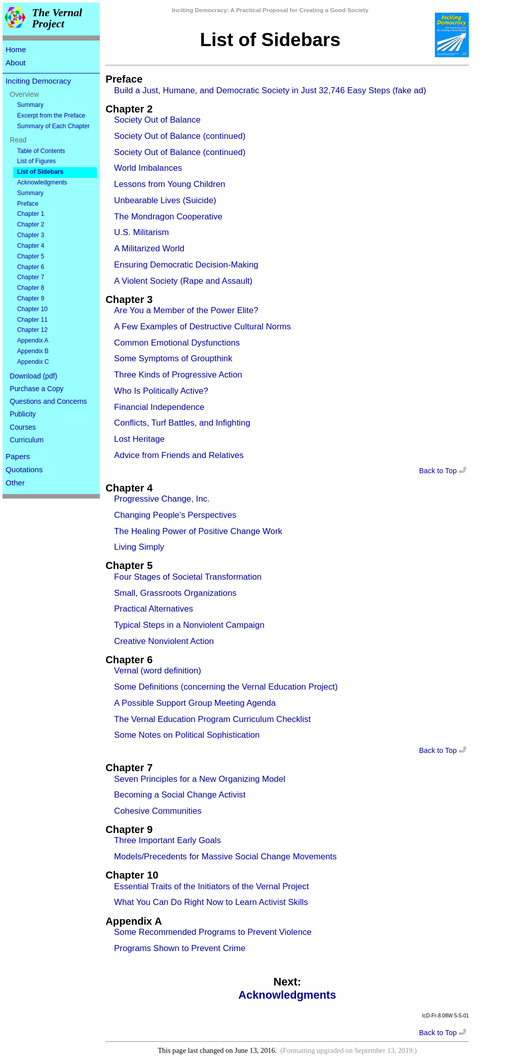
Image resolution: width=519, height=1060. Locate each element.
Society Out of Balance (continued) (179, 136)
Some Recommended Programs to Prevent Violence (213, 932)
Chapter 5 (30, 256)
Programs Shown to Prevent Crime (179, 948)
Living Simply (139, 547)
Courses (23, 427)
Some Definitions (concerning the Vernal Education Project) (226, 687)
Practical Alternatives (153, 609)
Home (16, 49)
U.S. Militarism (141, 232)
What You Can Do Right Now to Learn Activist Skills (211, 902)
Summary (30, 104)
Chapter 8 (30, 287)
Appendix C (33, 361)
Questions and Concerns (48, 401)
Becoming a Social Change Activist (179, 795)
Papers (18, 456)
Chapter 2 (30, 224)
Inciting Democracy (38, 81)
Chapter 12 (32, 329)
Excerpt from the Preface (51, 115)
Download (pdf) (33, 376)
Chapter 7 (30, 277)
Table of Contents (41, 151)
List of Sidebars (40, 171)
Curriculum (27, 440)
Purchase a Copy (36, 389)
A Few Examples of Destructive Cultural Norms (202, 326)
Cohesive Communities (158, 811)
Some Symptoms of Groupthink (173, 358)
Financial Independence (159, 407)
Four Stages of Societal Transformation (188, 577)
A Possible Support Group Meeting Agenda (195, 703)
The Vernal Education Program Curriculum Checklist (212, 719)
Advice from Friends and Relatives (179, 455)
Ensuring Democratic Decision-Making (186, 265)
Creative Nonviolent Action (164, 641)
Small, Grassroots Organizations (175, 593)
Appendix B (33, 351)
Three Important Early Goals (167, 840)
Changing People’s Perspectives (175, 515)
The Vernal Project (57, 18)
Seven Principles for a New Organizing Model (199, 779)
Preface (28, 203)
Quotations (24, 469)
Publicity (23, 414)
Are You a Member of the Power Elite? (186, 310)
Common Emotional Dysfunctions (177, 343)
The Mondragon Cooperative (168, 216)
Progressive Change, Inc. (161, 499)
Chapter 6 (30, 267)
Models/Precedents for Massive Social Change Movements (225, 856)
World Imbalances (148, 168)
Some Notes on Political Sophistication (187, 735)
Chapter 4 (30, 245)
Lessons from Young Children (169, 184)
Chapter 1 (30, 213)
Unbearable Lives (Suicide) (165, 200)
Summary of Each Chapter (53, 126)
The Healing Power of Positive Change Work (198, 531)
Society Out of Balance (157, 120)
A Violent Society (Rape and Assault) (183, 281)
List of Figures (36, 161)
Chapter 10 (32, 309)
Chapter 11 (32, 319)
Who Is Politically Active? (161, 391)
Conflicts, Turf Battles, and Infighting (182, 423)
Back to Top (444, 471)
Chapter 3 (30, 235)
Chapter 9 (30, 298)
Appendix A (33, 340)
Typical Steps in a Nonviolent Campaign (189, 625)
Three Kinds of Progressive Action (178, 375)
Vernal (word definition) (157, 670)
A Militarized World (149, 248)
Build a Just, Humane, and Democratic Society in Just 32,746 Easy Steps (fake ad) (270, 90)
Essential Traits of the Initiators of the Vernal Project (211, 886)
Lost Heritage (139, 439)
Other (15, 482)
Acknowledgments (42, 182)
